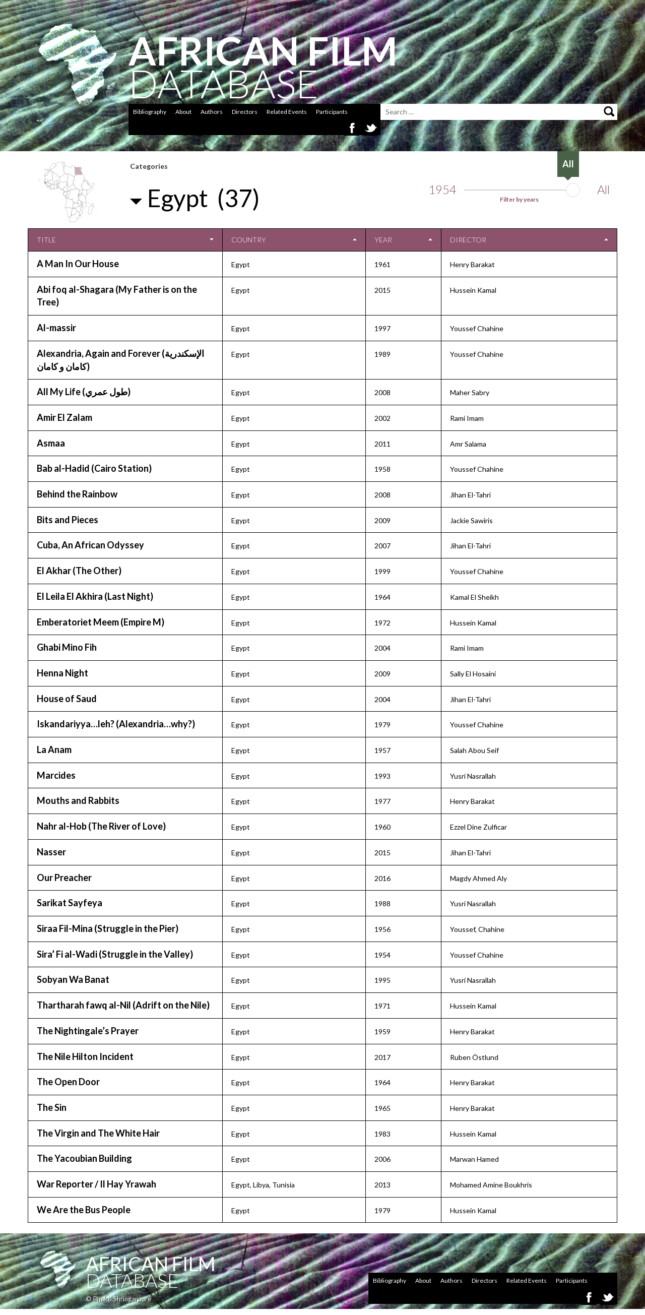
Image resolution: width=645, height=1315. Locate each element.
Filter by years (519, 199)
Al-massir (56, 327)
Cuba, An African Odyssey (90, 544)
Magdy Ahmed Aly (478, 878)
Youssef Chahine (476, 328)
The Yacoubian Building (84, 1158)
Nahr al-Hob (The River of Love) (101, 826)
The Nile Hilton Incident (85, 1056)
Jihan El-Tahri (470, 494)
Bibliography (149, 111)
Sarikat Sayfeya (69, 902)
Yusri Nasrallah (473, 776)
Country (248, 239)
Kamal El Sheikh (474, 597)
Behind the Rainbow (77, 493)
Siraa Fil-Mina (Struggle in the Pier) (107, 928)
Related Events (287, 111)
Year (383, 239)
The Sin (52, 1107)
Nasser (51, 851)
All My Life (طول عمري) (84, 391)
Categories (149, 166)
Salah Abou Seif (474, 750)
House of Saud (67, 698)
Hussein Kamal (473, 290)
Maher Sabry (469, 392)
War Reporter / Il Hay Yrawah (96, 1183)
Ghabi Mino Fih (67, 647)
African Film (151, 1263)
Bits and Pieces (67, 519)
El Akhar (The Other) (79, 570)
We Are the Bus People (84, 1209)
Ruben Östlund (474, 1057)
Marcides (56, 775)
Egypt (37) (203, 197)
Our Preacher (64, 877)
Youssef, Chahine (477, 929)
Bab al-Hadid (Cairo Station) (94, 468)
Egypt (240, 264)
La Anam (54, 749)
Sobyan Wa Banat (73, 979)
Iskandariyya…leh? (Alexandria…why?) (116, 723)
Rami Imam (467, 418)
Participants (332, 111)
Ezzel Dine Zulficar (478, 827)
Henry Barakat (472, 264)
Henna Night (62, 672)
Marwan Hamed (474, 1159)
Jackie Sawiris (471, 520)
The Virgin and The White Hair (98, 1133)
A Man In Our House (78, 263)
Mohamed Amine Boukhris (491, 1184)
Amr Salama (468, 444)
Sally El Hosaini (473, 673)
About (183, 111)
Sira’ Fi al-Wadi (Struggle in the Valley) (115, 954)
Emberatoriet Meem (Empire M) (100, 622)
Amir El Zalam (64, 417)
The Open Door (68, 1081)
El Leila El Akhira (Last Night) (95, 596)
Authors (212, 111)
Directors (244, 111)
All (603, 189)
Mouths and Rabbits (78, 800)
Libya (261, 1184)
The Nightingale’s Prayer (88, 1030)
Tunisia (283, 1184)
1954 (442, 189)
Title (46, 239)
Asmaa (51, 443)
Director (468, 239)
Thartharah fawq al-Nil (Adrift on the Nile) (123, 1005)
